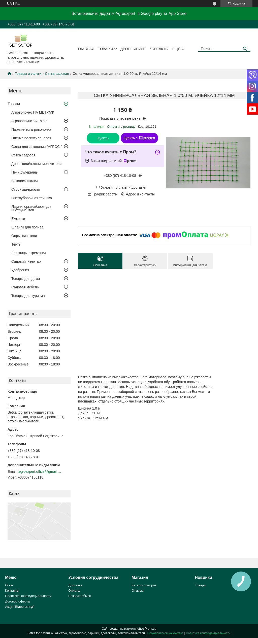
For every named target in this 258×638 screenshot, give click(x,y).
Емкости (18, 219)
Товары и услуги (28, 73)
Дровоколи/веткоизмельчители (36, 164)
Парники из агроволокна (31, 129)
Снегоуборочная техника (31, 198)
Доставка (75, 585)
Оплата (74, 590)
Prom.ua (150, 628)
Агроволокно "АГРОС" (29, 121)
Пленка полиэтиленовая (31, 138)
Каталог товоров (144, 585)
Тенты (16, 244)
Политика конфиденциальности (208, 633)
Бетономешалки (24, 181)
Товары (105, 49)
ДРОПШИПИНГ (133, 49)
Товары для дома (25, 279)
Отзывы (138, 590)
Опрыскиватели (24, 236)
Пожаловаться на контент (165, 633)
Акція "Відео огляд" (19, 607)
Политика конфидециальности (28, 596)
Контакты (159, 49)
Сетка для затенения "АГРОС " (36, 147)
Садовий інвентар (26, 261)
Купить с (139, 138)
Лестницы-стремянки (28, 253)
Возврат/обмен (79, 596)
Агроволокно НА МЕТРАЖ (32, 112)
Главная (86, 49)
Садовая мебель (25, 287)
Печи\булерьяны (24, 172)
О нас (9, 585)
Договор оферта (17, 601)
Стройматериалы (25, 189)
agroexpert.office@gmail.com (39, 471)
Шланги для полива (27, 227)
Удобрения (20, 270)
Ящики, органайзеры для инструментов (31, 208)
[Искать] (244, 49)
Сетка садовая (57, 73)
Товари (14, 104)
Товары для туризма (28, 296)
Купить (103, 138)
